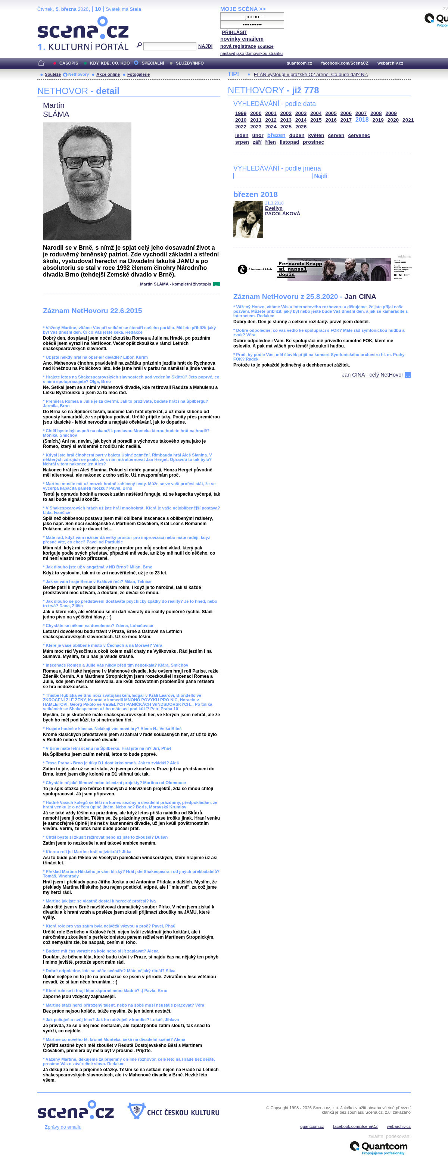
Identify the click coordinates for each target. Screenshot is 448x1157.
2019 (378, 120)
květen (316, 135)
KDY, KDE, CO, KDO (110, 63)
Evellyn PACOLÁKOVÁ (283, 210)
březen (276, 135)
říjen (270, 142)
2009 (391, 113)
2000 (255, 113)
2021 (408, 120)
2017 (346, 120)
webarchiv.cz (390, 63)
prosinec (313, 142)
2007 (361, 113)
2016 (331, 120)
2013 (286, 120)
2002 (286, 113)
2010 (240, 120)
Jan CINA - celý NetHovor (372, 375)
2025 (286, 127)
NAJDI (205, 46)
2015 (315, 120)
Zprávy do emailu (63, 1127)
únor (258, 135)
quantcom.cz (299, 63)
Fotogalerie (138, 74)
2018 (362, 119)
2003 (301, 113)
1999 (240, 113)
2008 (376, 113)
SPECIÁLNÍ (153, 63)
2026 (301, 127)
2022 (240, 127)
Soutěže (53, 74)
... (216, 284)
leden (242, 135)
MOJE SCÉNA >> (243, 9)
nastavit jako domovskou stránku (251, 53)
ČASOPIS (68, 63)
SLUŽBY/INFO (190, 63)
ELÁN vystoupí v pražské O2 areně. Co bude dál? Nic (311, 74)
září (257, 142)
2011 (255, 120)
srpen (242, 142)
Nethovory (78, 74)
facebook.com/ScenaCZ (344, 63)
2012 (271, 120)
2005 (331, 113)
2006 (346, 113)
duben (297, 135)
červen (336, 135)
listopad (289, 142)
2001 (271, 113)
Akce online (108, 74)
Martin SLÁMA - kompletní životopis (175, 284)
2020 (393, 120)
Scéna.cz (50, 19)
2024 (271, 127)
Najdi (320, 176)
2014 (301, 120)
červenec (359, 135)
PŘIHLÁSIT (234, 32)
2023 (255, 127)
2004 (315, 113)
